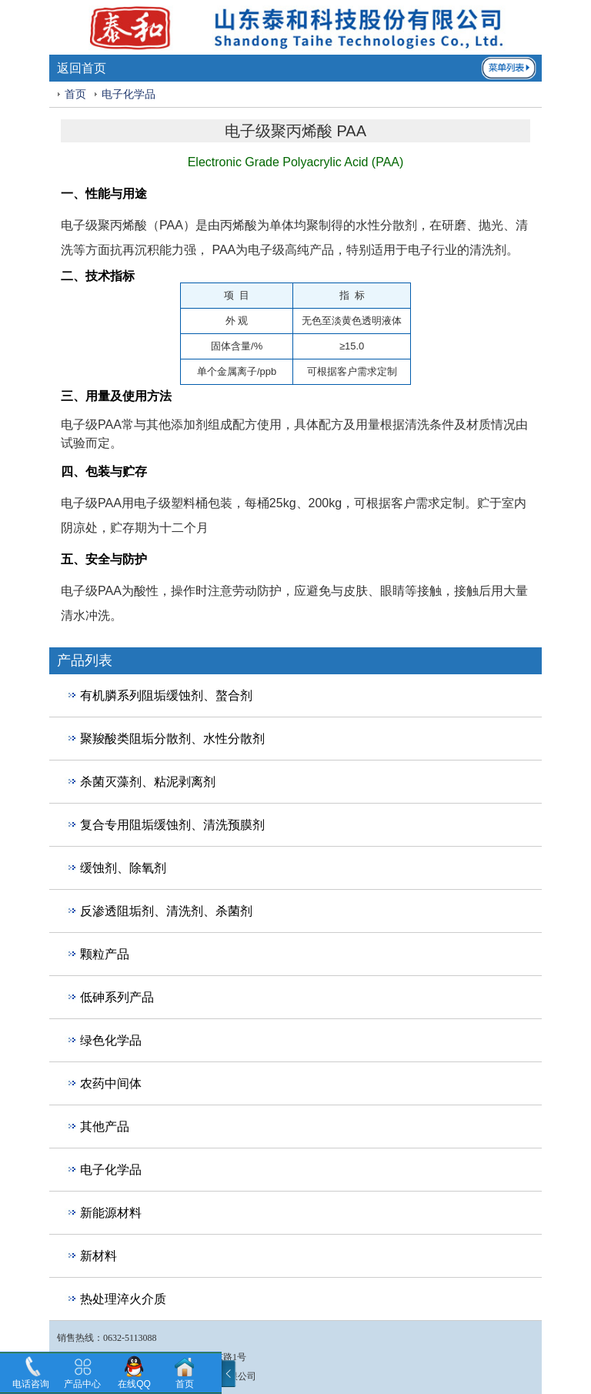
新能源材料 (111, 1212)
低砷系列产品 (117, 997)
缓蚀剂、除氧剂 (123, 867)
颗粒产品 (104, 954)
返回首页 (81, 68)
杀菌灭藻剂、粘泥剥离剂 (147, 781)
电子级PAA (91, 424)
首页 (75, 94)
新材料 (98, 1255)
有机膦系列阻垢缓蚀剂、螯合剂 (166, 695)
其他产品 (104, 1126)
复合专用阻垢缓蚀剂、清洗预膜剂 (172, 824)
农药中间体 (111, 1083)
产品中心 (82, 1384)
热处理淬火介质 (123, 1298)
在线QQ (134, 1384)
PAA (171, 225)
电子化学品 (128, 94)
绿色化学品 (111, 1040)
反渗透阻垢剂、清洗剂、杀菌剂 (166, 911)
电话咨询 (30, 1384)
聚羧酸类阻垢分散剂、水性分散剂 (172, 738)
